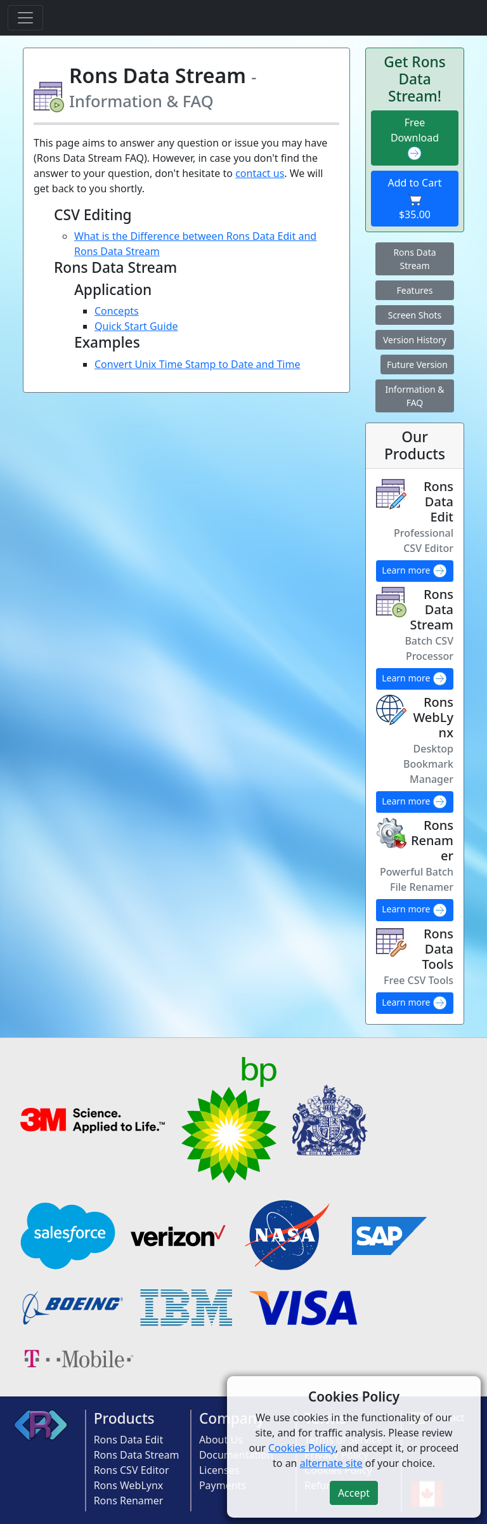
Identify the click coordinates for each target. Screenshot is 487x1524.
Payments (222, 1485)
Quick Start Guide (136, 326)
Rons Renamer (129, 1501)
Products (124, 1418)
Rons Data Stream (414, 259)
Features (415, 290)
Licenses (219, 1470)
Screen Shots (415, 315)
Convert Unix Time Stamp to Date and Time (197, 364)
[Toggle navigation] (25, 17)
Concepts (116, 311)
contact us (259, 173)
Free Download (415, 138)
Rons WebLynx (129, 1485)
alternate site (331, 1463)
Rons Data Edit (129, 1440)
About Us (221, 1440)
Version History (414, 340)
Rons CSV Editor (131, 1470)
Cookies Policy (301, 1448)
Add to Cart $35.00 (414, 198)
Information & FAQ (414, 396)
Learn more (415, 571)
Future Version (417, 364)
